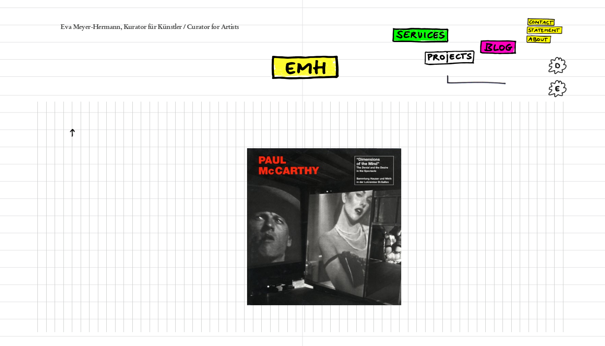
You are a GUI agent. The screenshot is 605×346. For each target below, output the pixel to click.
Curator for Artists (213, 27)
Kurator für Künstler (153, 27)
